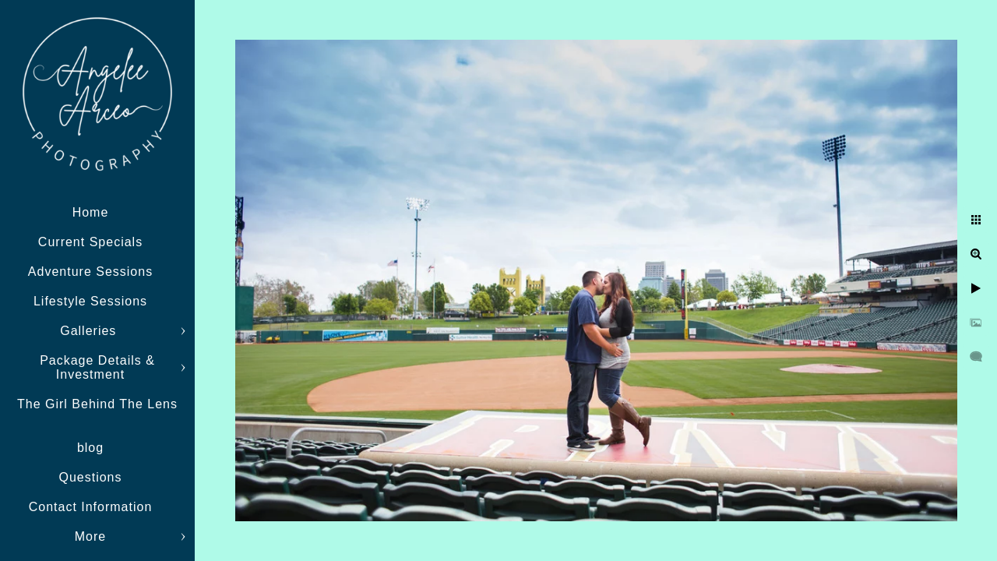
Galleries (90, 330)
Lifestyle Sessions (90, 301)
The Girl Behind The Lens (97, 404)
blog (90, 447)
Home (90, 212)
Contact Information (91, 506)
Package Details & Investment (97, 367)
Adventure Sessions (90, 271)
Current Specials (90, 242)
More (90, 536)
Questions (90, 477)
